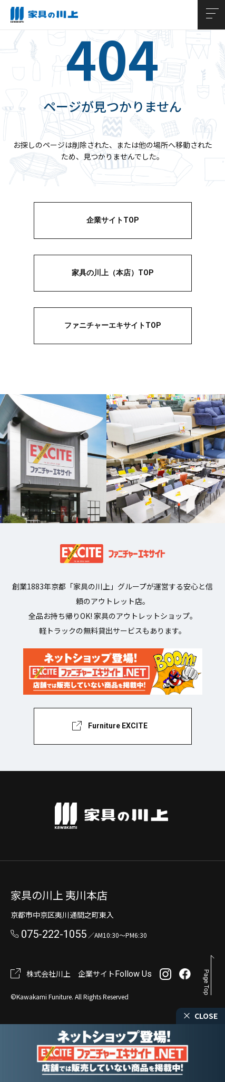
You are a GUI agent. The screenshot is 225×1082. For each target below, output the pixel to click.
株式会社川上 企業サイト (70, 973)
